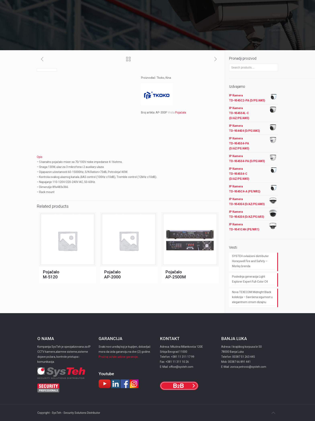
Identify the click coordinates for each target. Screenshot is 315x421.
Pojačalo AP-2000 (112, 274)
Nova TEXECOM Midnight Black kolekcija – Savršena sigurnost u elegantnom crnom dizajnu (252, 297)
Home (276, 15)
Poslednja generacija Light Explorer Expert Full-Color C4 (250, 279)
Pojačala (276, 25)
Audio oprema (276, 20)
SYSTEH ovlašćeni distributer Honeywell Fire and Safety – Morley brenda (250, 261)
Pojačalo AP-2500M (175, 274)
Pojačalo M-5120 (51, 274)
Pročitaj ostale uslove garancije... (119, 356)
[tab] (129, 156)
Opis (39, 156)
